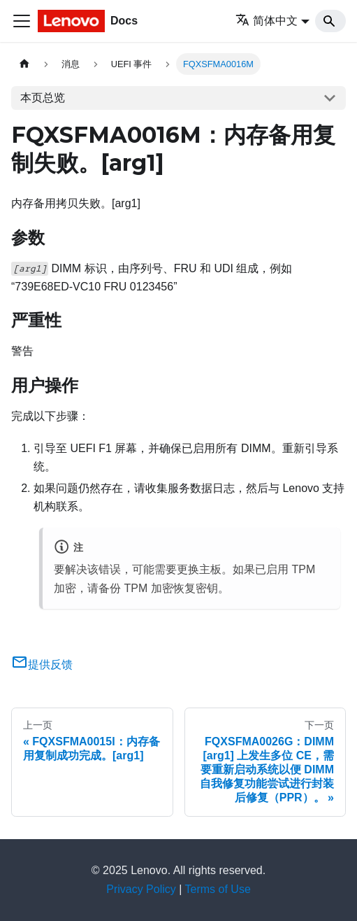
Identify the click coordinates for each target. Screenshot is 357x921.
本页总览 (42, 98)
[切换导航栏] (21, 20)
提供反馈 (42, 664)
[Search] (330, 21)
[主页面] (24, 64)
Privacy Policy (141, 889)
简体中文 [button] (266, 21)
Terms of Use (218, 889)
